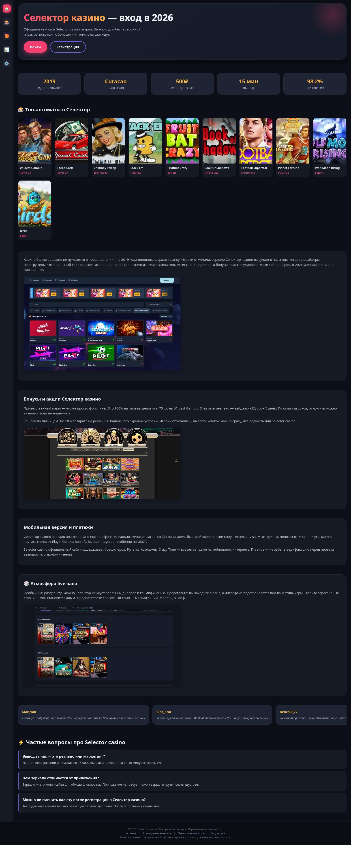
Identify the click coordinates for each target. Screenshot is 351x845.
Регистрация (68, 47)
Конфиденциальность (157, 833)
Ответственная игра (191, 833)
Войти (35, 47)
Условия (131, 833)
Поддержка (217, 833)
